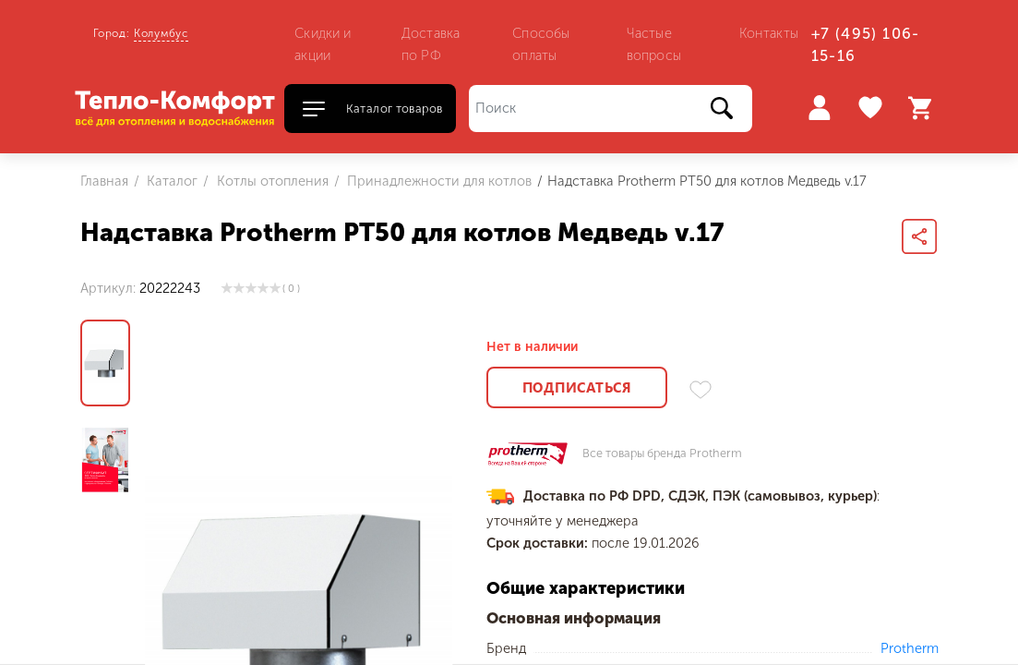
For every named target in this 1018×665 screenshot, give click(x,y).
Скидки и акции (322, 44)
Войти (819, 107)
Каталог (170, 181)
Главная (104, 181)
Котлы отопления (271, 181)
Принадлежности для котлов (437, 181)
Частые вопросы (654, 44)
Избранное (872, 108)
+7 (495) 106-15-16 (865, 45)
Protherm (909, 648)
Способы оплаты (540, 44)
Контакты (768, 33)
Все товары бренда (662, 454)
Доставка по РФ (430, 44)
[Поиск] (610, 108)
